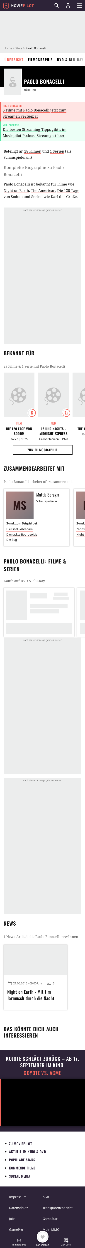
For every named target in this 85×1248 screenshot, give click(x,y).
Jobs (12, 1218)
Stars (18, 48)
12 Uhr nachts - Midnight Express (53, 431)
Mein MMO (51, 1229)
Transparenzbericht (58, 1208)
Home (8, 48)
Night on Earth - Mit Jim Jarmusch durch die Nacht (30, 995)
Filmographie (40, 59)
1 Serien (57, 151)
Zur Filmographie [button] (42, 449)
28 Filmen (32, 151)
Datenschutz (18, 1208)
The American (43, 190)
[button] (19, 1242)
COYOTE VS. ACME (42, 1073)
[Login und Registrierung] (68, 5)
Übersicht (14, 59)
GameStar (50, 1218)
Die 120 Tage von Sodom (19, 431)
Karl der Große (64, 196)
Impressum (18, 1197)
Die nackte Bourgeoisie (21, 534)
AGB (46, 1197)
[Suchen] (56, 5)
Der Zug (11, 540)
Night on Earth (16, 190)
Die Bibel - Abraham (19, 529)
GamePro (16, 1229)
